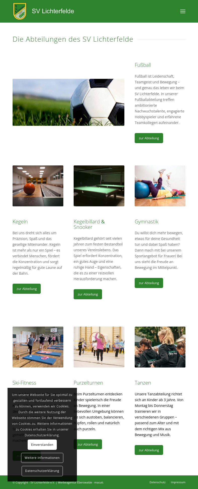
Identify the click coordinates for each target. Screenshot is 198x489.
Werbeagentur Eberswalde (75, 482)
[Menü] (182, 11)
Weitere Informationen (42, 458)
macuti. (99, 482)
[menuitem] (157, 482)
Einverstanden (42, 445)
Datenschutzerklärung (42, 471)
